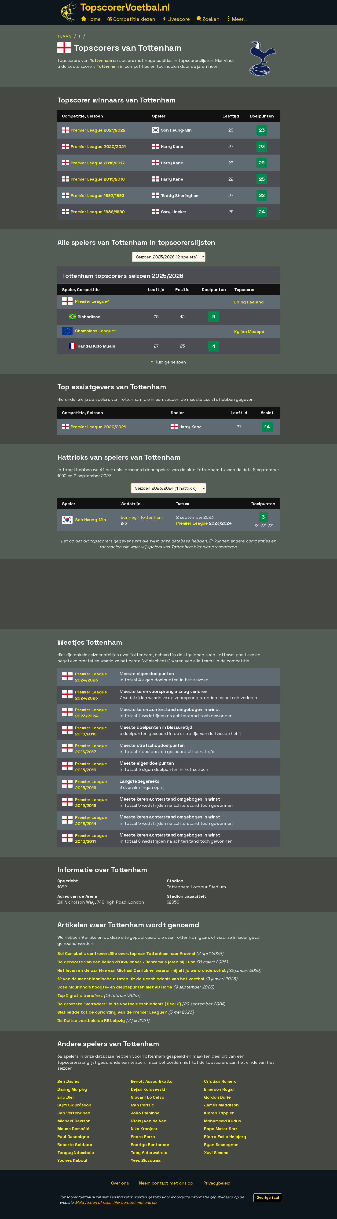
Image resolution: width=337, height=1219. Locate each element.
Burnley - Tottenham (142, 517)
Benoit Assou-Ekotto (151, 1081)
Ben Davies (68, 1081)
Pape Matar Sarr (220, 1128)
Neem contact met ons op (166, 1183)
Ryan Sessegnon (221, 1144)
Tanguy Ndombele (75, 1152)
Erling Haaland (249, 302)
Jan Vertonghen (73, 1113)
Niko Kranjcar (144, 1128)
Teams (64, 36)
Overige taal (267, 1197)
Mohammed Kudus (222, 1121)
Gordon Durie (217, 1097)
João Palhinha (145, 1113)
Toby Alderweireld (149, 1152)
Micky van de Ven (148, 1121)
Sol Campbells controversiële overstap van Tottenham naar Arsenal (126, 953)
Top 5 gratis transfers (80, 995)
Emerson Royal (219, 1089)
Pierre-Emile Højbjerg (225, 1136)
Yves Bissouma (146, 1160)
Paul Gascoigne (73, 1136)
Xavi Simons (216, 1152)
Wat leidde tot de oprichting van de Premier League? (112, 1012)
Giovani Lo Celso (147, 1097)
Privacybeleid (217, 1183)
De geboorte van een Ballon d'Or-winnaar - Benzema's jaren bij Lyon (126, 962)
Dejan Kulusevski (148, 1089)
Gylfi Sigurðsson (74, 1105)
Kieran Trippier (219, 1113)
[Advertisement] (168, 594)
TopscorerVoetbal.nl (125, 7)
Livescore (176, 19)
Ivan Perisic (142, 1105)
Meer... (236, 19)
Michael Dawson (74, 1121)
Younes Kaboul (72, 1160)
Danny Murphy (72, 1089)
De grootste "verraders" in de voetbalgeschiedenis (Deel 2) (119, 1004)
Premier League (98, 130)
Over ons (120, 1183)
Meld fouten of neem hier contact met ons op (115, 1202)
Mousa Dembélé (73, 1128)
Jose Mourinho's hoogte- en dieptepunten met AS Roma (114, 987)
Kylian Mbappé (249, 331)
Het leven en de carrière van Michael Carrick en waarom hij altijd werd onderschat (141, 970)
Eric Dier (65, 1097)
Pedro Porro (143, 1136)
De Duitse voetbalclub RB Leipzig (91, 1020)
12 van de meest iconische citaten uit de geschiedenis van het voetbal (130, 978)
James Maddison (221, 1105)
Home (91, 19)
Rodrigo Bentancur (150, 1144)
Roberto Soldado (74, 1144)
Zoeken (208, 19)
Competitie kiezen (131, 19)
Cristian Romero (220, 1081)
